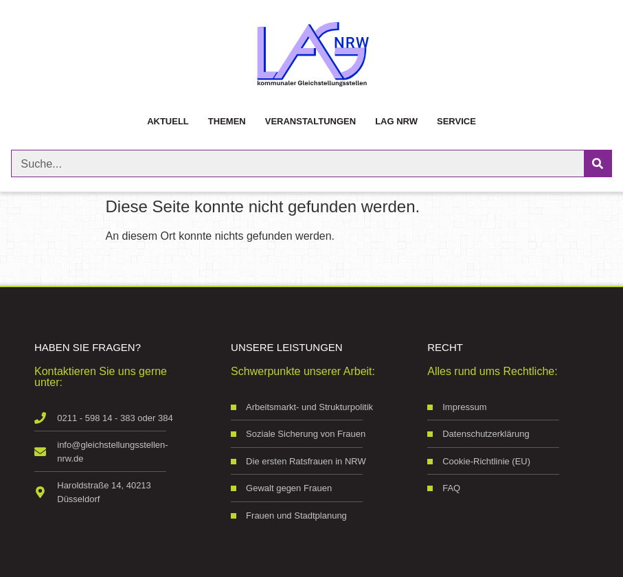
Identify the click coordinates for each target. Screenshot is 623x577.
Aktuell (168, 121)
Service (456, 121)
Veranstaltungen (310, 121)
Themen (227, 121)
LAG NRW (396, 121)
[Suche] (597, 163)
